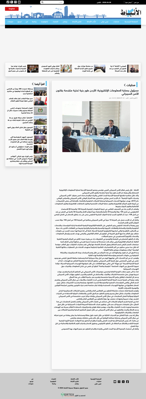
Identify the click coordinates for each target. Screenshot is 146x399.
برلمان (65, 22)
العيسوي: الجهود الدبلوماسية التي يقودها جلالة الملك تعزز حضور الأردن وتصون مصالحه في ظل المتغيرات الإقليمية (21, 140)
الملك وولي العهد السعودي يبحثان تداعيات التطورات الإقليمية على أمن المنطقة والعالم (50, 69)
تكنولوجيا (44, 22)
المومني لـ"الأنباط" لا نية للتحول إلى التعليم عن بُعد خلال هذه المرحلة (117, 68)
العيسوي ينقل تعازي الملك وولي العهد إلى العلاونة (20, 128)
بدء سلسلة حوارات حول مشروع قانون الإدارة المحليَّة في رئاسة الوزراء (84, 68)
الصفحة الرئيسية (131, 22)
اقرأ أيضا (39, 83)
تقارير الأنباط (76, 22)
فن (27, 22)
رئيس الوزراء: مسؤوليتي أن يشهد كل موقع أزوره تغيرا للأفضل (21, 147)
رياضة (34, 22)
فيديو (20, 22)
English (12, 9)
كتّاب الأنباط (91, 22)
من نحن (136, 2)
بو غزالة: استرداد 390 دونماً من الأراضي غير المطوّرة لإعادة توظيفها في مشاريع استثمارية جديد (20, 91)
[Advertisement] (73, 45)
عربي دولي (104, 22)
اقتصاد (55, 22)
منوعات (10, 22)
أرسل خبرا (128, 2)
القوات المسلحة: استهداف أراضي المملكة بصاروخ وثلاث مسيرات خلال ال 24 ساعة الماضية (20, 110)
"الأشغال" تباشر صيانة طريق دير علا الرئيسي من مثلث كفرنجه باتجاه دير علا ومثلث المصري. (20, 120)
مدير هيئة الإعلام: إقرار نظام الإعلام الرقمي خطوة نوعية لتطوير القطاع (21, 99)
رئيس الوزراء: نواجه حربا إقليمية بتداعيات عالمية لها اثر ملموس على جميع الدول (17, 68)
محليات (116, 22)
